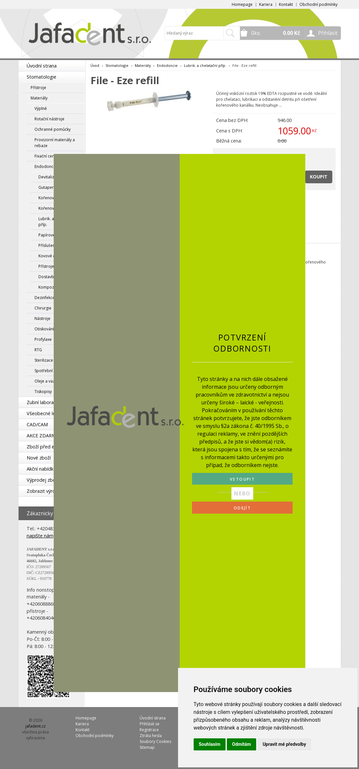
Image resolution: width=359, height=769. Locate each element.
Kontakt (286, 4)
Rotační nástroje (49, 119)
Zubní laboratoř (44, 402)
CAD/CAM (37, 424)
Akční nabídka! (42, 469)
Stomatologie (41, 77)
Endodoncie (167, 65)
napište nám (40, 536)
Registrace (149, 729)
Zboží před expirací (47, 447)
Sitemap (147, 747)
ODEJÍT (242, 508)
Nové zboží (39, 458)
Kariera (265, 4)
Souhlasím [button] (210, 744)
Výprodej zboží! (43, 480)
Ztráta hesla (151, 735)
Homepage (242, 4)
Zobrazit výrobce (45, 491)
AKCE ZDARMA (43, 435)
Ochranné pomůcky (53, 129)
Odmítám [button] (241, 744)
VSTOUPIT (242, 479)
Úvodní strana (42, 66)
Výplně (41, 108)
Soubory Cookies (155, 741)
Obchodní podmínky (318, 4)
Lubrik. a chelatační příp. (205, 65)
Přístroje (38, 87)
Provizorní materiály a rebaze (55, 142)
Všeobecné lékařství (48, 413)
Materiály (39, 98)
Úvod (94, 65)
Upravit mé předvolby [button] (284, 744)
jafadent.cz (35, 726)
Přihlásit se (149, 724)
